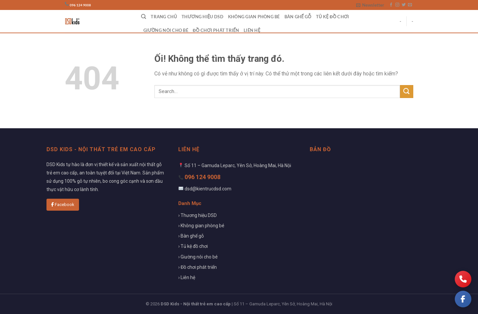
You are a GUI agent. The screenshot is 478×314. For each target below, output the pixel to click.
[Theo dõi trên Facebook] (391, 5)
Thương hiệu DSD (202, 16)
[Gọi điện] (463, 279)
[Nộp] (406, 91)
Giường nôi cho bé (165, 30)
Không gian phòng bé (254, 16)
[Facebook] (463, 299)
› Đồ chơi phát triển (197, 267)
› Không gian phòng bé (201, 225)
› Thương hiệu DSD (197, 215)
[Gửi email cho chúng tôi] (410, 5)
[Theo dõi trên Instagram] (397, 5)
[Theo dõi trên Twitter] (404, 5)
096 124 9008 (80, 5)
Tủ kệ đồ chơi (332, 16)
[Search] (143, 16)
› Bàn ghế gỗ (191, 236)
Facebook (62, 204)
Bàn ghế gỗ (297, 16)
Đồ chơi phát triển (216, 30)
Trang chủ (164, 16)
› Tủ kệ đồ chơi (193, 246)
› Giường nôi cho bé (198, 257)
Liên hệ (252, 30)
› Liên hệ (186, 277)
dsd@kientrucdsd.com (208, 188)
